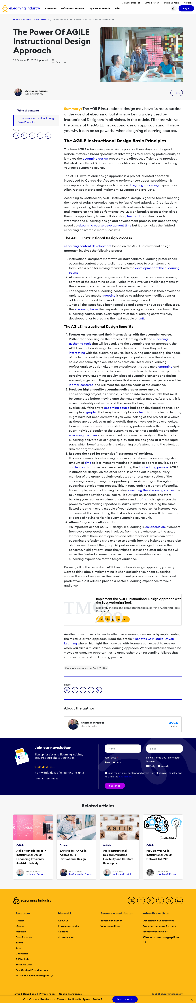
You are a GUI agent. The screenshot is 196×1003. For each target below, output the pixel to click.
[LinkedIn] (150, 900)
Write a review (152, 2)
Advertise (189, 2)
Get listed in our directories (158, 920)
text (142, 412)
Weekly (163, 766)
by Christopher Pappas (80, 874)
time (88, 463)
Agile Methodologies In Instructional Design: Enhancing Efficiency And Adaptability (31, 857)
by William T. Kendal (166, 874)
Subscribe (114, 785)
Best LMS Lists (24, 964)
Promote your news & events (159, 926)
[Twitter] (141, 900)
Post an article (171, 2)
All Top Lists (22, 959)
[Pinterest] (169, 900)
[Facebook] (131, 900)
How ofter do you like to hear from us (163, 759)
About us (63, 920)
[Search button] (174, 8)
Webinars (21, 931)
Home (16, 19)
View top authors (110, 926)
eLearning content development (87, 246)
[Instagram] (179, 900)
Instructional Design (36, 19)
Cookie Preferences (70, 993)
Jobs (18, 948)
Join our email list (131, 2)
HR (109, 762)
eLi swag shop (66, 937)
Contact (63, 931)
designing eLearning (144, 185)
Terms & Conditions (24, 993)
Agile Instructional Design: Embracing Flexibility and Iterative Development (118, 857)
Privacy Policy (47, 993)
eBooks (20, 926)
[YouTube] (160, 900)
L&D (118, 762)
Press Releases (24, 937)
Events (19, 942)
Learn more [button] (125, 776)
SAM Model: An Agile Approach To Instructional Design (73, 855)
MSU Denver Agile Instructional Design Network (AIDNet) (159, 855)
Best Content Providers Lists (32, 970)
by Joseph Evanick (35, 874)
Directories (22, 953)
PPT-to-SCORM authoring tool (34, 975)
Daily (150, 766)
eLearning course (116, 408)
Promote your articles (155, 931)
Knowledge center (68, 926)
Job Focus (111, 757)
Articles (20, 920)
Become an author (111, 920)
